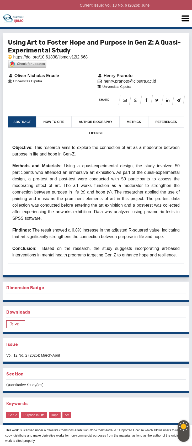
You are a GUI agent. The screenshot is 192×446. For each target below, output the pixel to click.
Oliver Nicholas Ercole (33, 75)
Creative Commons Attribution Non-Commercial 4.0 (82, 430)
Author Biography (95, 122)
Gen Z (12, 415)
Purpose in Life (34, 415)
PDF (18, 324)
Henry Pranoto (114, 75)
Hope (54, 415)
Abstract (22, 122)
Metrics (134, 122)
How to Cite (54, 122)
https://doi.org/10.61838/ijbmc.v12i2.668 (48, 57)
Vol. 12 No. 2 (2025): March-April (33, 355)
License (96, 133)
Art (66, 415)
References (166, 122)
